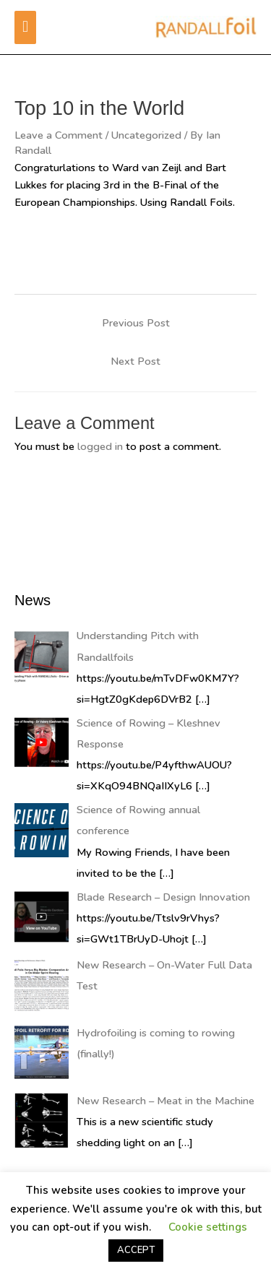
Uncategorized (146, 135)
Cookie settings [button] (207, 1227)
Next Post (135, 361)
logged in (100, 446)
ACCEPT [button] (136, 1250)
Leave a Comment (58, 135)
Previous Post (136, 323)
